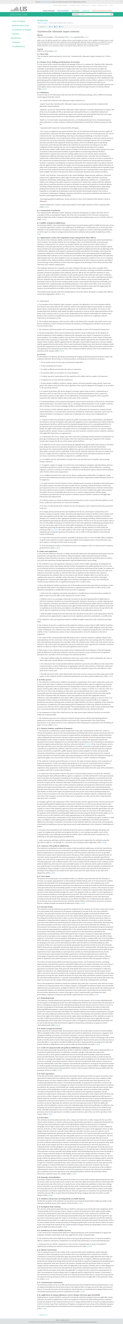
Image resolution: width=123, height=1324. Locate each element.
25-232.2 (88, 744)
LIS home (93, 5)
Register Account (102, 5)
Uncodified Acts (18, 46)
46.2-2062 (54, 530)
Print (51, 26)
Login (111, 5)
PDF (56, 26)
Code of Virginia (18, 21)
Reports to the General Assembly (102, 10)
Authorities (76, 14)
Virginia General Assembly (60, 5)
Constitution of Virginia (21, 29)
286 (71, 37)
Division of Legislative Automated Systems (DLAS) (81, 1322)
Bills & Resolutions (63, 10)
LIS (19, 8)
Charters (15, 34)
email (61, 26)
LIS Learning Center (45, 2)
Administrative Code (20, 25)
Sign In (95, 1322)
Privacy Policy (86, 5)
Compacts (16, 42)
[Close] (121, 1)
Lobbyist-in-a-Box (65, 1320)
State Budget (75, 10)
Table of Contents (42, 23)
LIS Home (58, 1320)
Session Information (49, 10)
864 (87, 37)
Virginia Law (86, 10)
